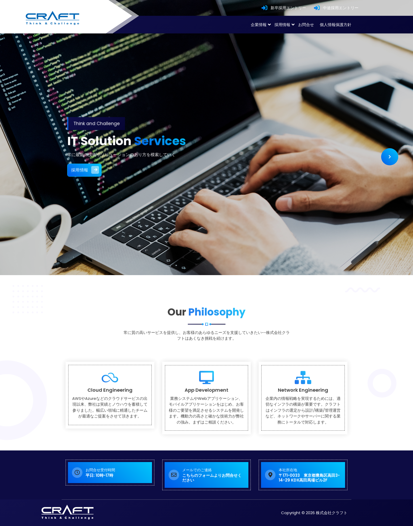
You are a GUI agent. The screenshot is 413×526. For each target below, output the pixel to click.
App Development (206, 424)
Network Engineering (303, 424)
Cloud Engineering (109, 424)
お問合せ (306, 24)
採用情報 (282, 24)
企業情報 (259, 24)
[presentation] (389, 156)
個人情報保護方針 (335, 24)
